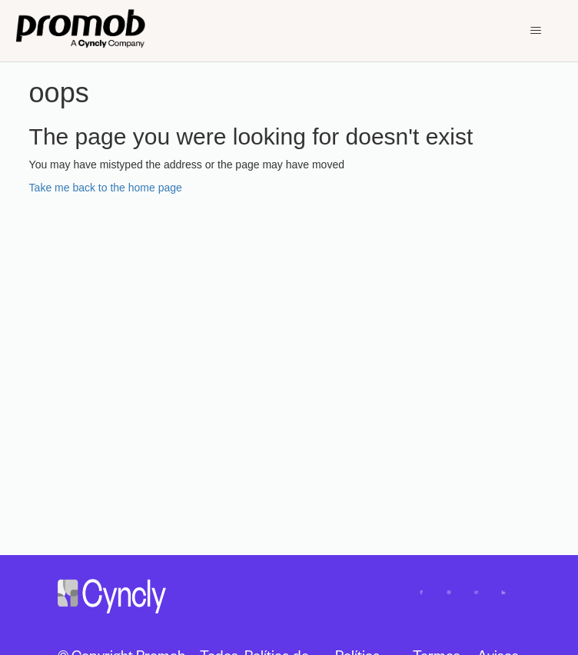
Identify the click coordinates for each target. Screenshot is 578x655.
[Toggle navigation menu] (535, 30)
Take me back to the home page (105, 187)
